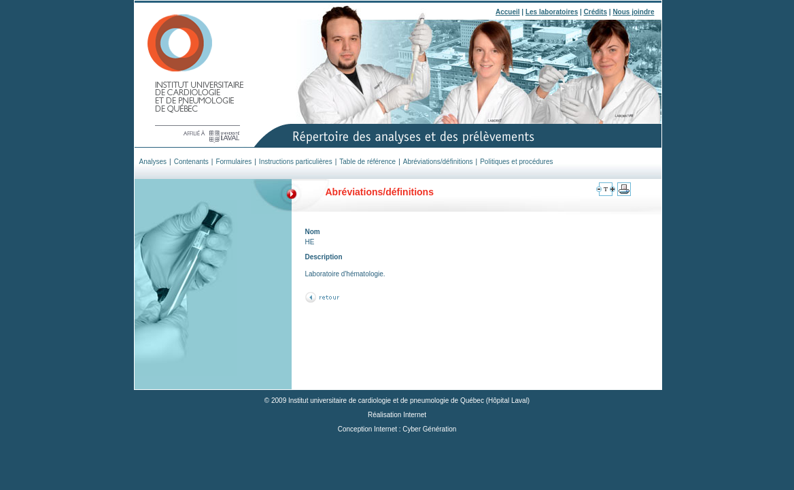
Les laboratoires (551, 12)
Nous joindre (633, 12)
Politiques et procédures (516, 161)
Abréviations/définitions (438, 161)
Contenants (191, 161)
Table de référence (367, 161)
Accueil (508, 12)
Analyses (153, 161)
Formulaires (233, 161)
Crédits (595, 12)
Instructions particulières (295, 161)
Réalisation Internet (397, 415)
